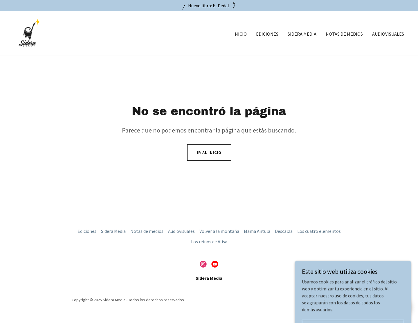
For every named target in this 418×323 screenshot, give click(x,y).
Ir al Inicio (209, 152)
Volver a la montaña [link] (219, 231)
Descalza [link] (284, 231)
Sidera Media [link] (302, 34)
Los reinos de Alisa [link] (209, 241)
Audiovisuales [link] (388, 34)
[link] (29, 32)
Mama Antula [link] (257, 231)
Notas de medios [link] (344, 34)
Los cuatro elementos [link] (319, 231)
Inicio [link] (240, 34)
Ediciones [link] (267, 34)
